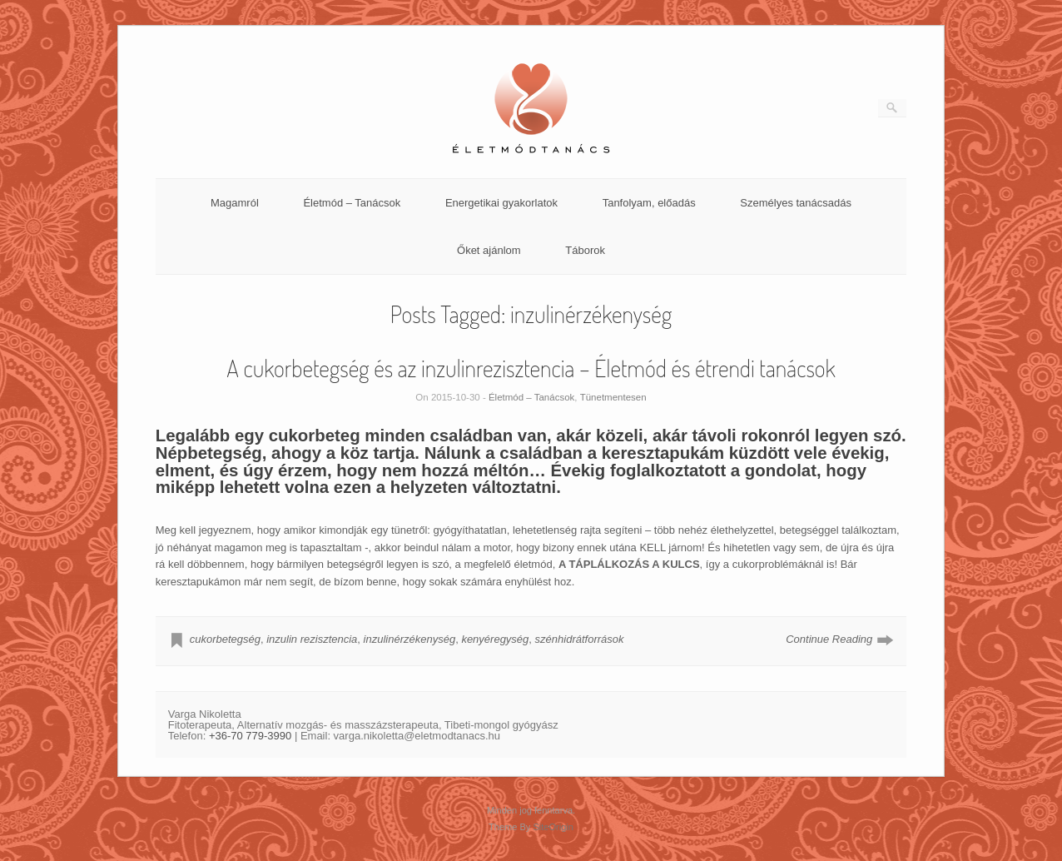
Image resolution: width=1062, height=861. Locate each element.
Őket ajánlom (489, 250)
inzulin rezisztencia (311, 639)
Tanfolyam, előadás (649, 203)
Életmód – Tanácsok (351, 203)
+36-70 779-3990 (250, 735)
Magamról (235, 203)
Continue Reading (829, 639)
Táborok (585, 250)
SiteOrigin (553, 827)
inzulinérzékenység (410, 639)
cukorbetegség (225, 639)
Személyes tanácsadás (795, 203)
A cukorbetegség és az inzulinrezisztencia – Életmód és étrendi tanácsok (531, 368)
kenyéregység (495, 639)
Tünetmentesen (613, 397)
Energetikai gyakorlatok (501, 203)
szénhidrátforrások (579, 639)
